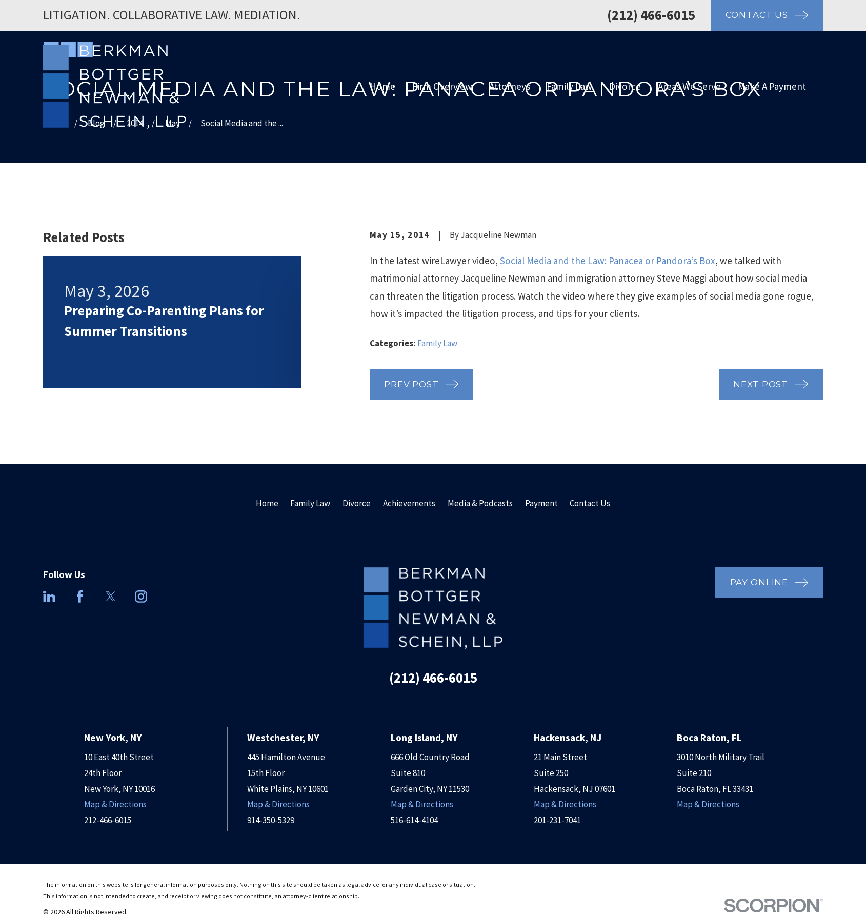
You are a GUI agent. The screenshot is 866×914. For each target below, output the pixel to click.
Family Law (437, 343)
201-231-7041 (557, 820)
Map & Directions (115, 804)
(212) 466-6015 (651, 15)
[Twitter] (111, 596)
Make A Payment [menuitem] (772, 86)
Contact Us (590, 503)
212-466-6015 (107, 820)
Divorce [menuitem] (625, 86)
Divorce (357, 503)
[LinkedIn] (49, 596)
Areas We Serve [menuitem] (689, 86)
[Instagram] (141, 596)
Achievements (409, 503)
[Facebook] (80, 596)
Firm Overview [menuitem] (442, 86)
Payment (541, 503)
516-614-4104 (414, 820)
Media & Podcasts (480, 503)
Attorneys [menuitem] (509, 86)
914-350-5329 (270, 820)
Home (267, 503)
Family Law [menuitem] (569, 86)
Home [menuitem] (382, 86)
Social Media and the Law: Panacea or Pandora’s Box (607, 260)
